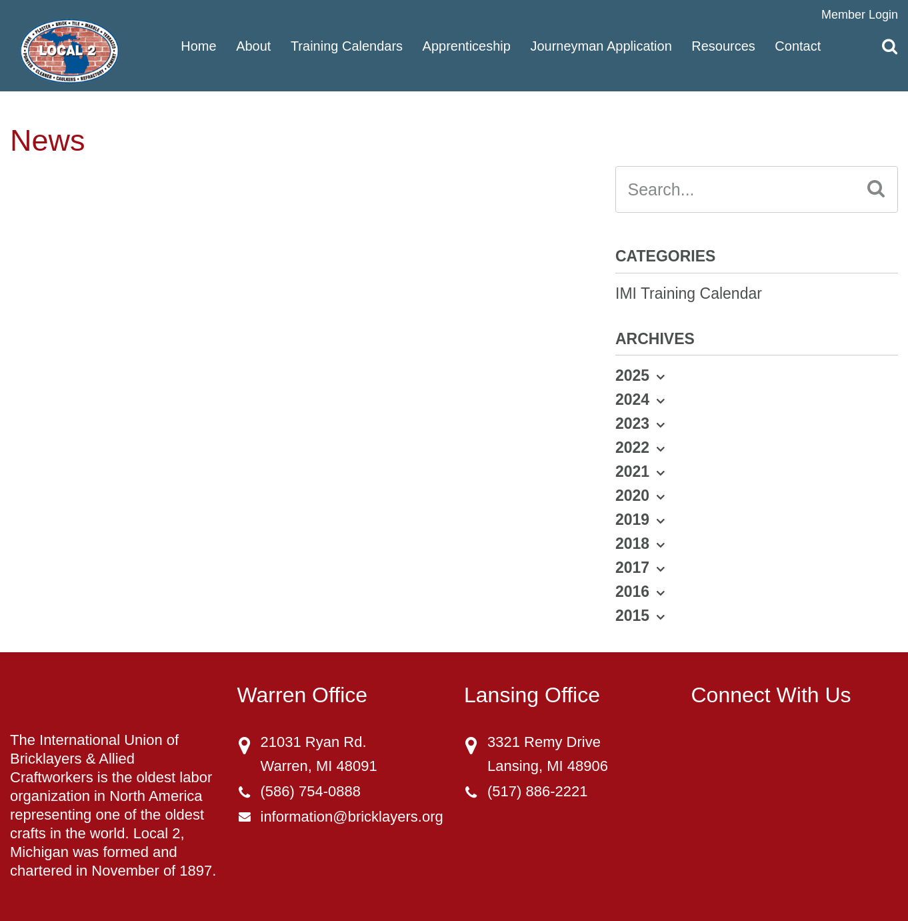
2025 (632, 375)
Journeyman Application (600, 45)
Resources (723, 45)
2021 (632, 471)
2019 (632, 519)
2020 (632, 495)
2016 (632, 591)
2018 (632, 543)
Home (198, 45)
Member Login (859, 14)
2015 (632, 615)
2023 (632, 423)
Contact (798, 45)
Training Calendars (347, 45)
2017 (632, 567)
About (253, 45)
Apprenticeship (467, 45)
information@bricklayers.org (352, 816)
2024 (632, 399)
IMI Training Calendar (688, 293)
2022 (632, 447)
